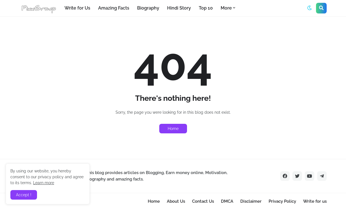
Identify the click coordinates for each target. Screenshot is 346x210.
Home (173, 128)
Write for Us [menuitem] (77, 8)
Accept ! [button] (23, 195)
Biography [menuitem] (148, 8)
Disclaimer (251, 201)
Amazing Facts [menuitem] (113, 8)
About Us (176, 201)
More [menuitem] (226, 8)
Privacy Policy (282, 201)
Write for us (315, 201)
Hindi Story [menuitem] (179, 8)
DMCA (227, 201)
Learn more (43, 183)
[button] (309, 8)
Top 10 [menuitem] (206, 8)
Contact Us (203, 201)
